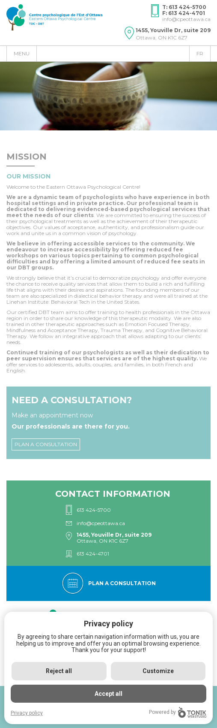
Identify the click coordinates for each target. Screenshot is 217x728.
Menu (22, 53)
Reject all (59, 671)
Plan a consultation (46, 444)
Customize (158, 671)
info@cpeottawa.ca (186, 19)
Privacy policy (27, 713)
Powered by (177, 712)
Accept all (108, 693)
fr (199, 53)
